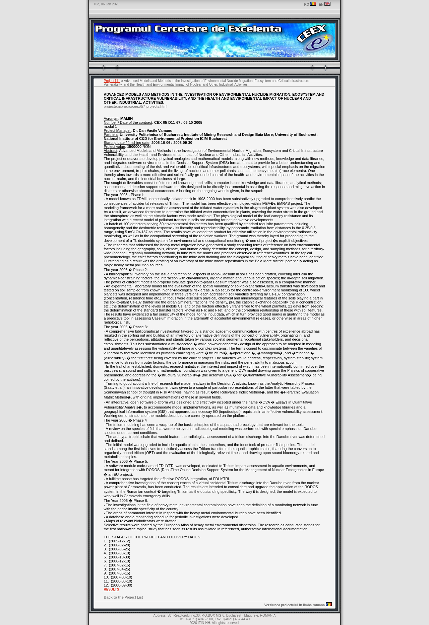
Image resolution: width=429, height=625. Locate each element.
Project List (112, 81)
